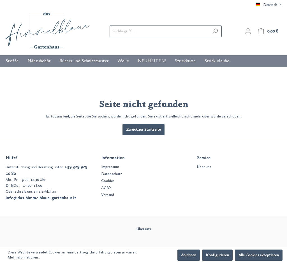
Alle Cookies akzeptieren (259, 255)
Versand (107, 195)
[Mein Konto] (248, 31)
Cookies (108, 181)
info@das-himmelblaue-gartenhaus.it (41, 197)
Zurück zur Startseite (143, 129)
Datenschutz (111, 174)
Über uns (204, 167)
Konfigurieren (217, 255)
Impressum (110, 167)
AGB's (106, 188)
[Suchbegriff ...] (159, 31)
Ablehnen (188, 255)
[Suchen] (215, 31)
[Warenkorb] (267, 31)
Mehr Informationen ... (24, 257)
